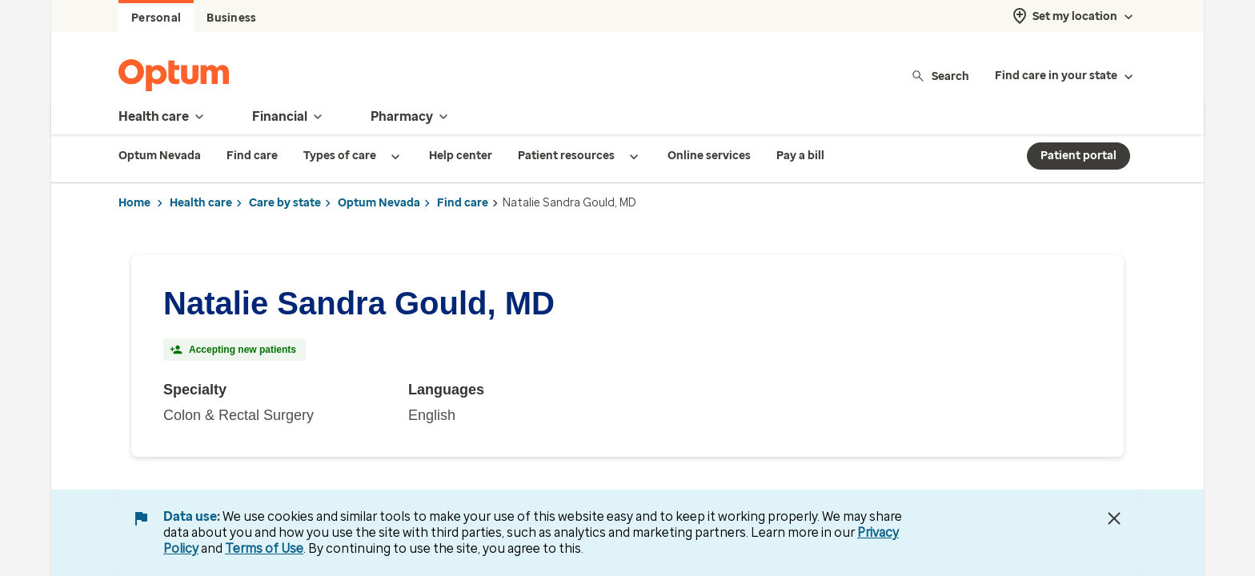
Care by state (285, 203)
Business (231, 18)
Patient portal (1078, 155)
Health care (201, 203)
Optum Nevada (379, 203)
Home (134, 203)
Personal (156, 18)
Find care (462, 203)
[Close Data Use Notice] (1114, 518)
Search (940, 75)
